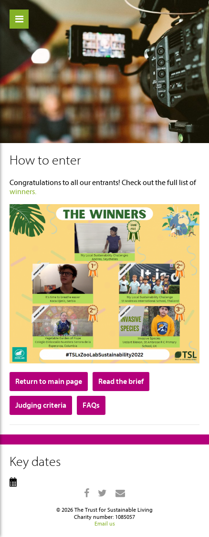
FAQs (91, 405)
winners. (23, 191)
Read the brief (121, 381)
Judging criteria (40, 405)
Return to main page (48, 381)
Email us (104, 523)
